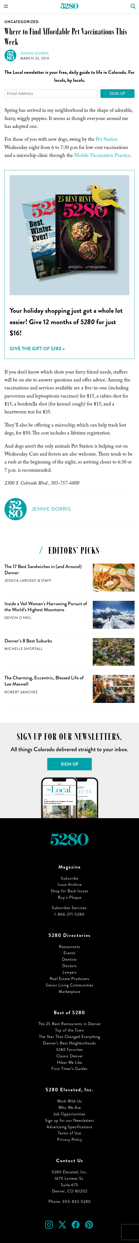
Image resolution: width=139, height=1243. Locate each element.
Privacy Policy (69, 1139)
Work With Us (69, 1101)
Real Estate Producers (69, 979)
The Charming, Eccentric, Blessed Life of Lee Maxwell (44, 681)
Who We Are (69, 1107)
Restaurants (69, 947)
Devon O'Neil (17, 617)
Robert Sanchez (21, 692)
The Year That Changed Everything (69, 1037)
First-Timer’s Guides (69, 1068)
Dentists (69, 959)
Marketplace (69, 991)
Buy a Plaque (69, 897)
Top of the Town (69, 1030)
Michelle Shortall (23, 648)
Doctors (69, 966)
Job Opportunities (69, 1114)
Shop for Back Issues (69, 891)
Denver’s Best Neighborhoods (69, 1043)
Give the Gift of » (37, 348)
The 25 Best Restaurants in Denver (69, 1024)
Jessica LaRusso (20, 580)
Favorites (69, 1049)
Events (69, 953)
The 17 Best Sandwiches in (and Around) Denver (43, 569)
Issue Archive (70, 884)
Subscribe (69, 878)
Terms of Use (69, 1133)
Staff (46, 580)
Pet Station (107, 140)
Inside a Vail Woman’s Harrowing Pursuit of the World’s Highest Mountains (45, 606)
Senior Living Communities (69, 985)
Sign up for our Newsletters (69, 1120)
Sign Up (117, 93)
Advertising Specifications (69, 1127)
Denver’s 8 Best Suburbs (28, 640)
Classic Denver (69, 1056)
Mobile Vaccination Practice (102, 156)
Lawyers (70, 972)
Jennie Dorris (34, 53)
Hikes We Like (69, 1062)
